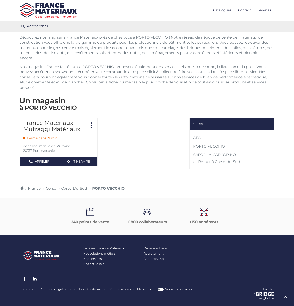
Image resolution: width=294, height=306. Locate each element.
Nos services (92, 259)
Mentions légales (53, 289)
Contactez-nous (155, 259)
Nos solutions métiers (99, 254)
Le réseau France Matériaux (103, 248)
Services (264, 10)
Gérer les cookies (120, 289)
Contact (244, 10)
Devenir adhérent (157, 248)
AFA (197, 138)
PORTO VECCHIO (209, 147)
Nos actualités (93, 264)
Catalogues (222, 10)
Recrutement (154, 254)
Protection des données (87, 289)
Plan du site (146, 289)
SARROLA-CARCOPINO (214, 155)
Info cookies (28, 289)
